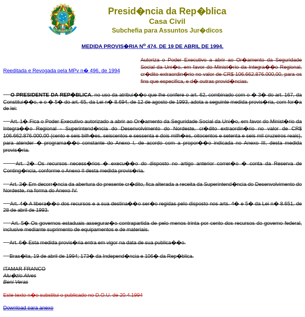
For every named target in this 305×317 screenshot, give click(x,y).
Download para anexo (28, 308)
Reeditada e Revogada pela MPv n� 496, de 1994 (61, 70)
